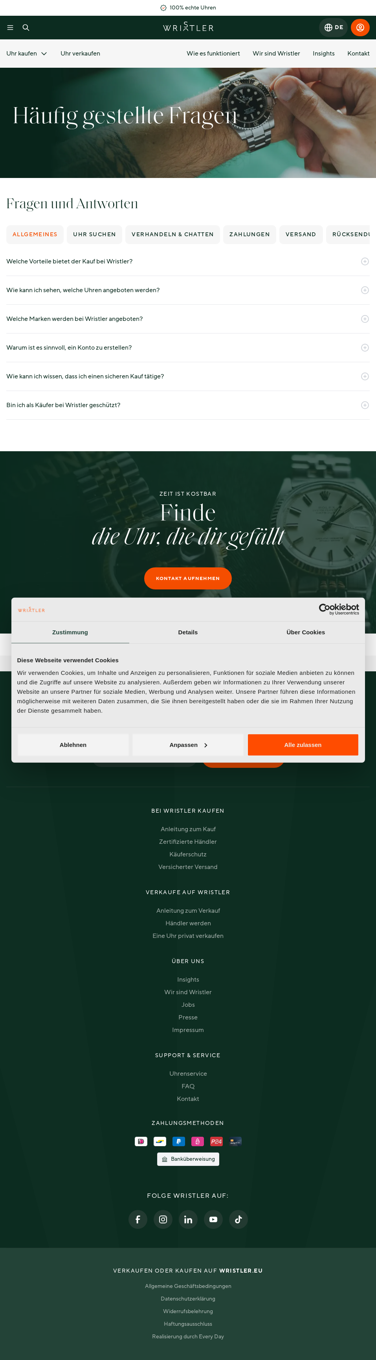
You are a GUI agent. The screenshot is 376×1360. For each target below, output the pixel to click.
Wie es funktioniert (213, 53)
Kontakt (358, 53)
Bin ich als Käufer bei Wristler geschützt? (188, 405)
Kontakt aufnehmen (188, 578)
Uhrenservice (188, 1073)
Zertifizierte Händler (188, 841)
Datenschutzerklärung (188, 1299)
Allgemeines (35, 234)
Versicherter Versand (188, 867)
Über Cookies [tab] (306, 632)
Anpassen (188, 744)
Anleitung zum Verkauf (188, 910)
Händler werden (188, 923)
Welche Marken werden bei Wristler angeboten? (188, 319)
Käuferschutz (188, 854)
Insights (324, 53)
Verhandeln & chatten (173, 234)
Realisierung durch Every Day (188, 1336)
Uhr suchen (94, 234)
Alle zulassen (302, 744)
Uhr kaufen (27, 53)
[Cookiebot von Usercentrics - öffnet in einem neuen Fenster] (324, 609)
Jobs (188, 1005)
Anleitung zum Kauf (188, 829)
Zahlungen (249, 234)
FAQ (188, 1086)
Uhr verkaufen (80, 53)
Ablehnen (73, 744)
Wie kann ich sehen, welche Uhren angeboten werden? (188, 290)
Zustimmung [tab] (70, 632)
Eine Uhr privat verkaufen (188, 936)
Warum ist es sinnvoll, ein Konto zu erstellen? (188, 347)
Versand (301, 234)
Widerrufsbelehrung (188, 1311)
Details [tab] (188, 632)
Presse (188, 1017)
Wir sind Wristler (276, 53)
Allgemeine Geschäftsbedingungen (188, 1286)
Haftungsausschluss (188, 1324)
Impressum (188, 1030)
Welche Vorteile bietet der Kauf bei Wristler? (188, 261)
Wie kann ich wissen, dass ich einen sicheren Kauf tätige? (188, 376)
